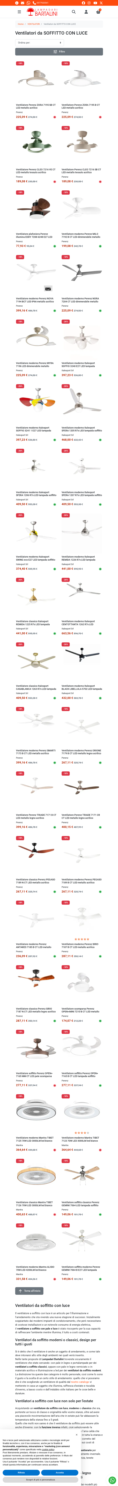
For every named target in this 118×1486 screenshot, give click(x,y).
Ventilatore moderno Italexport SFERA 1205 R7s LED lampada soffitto (82, 429)
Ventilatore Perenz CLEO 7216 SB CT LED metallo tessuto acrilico (81, 171)
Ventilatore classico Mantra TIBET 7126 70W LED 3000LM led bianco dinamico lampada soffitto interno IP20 (34, 1207)
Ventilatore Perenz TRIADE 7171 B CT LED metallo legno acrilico (36, 816)
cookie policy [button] (48, 1449)
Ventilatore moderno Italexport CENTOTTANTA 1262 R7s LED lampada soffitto (78, 624)
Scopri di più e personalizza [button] (40, 1479)
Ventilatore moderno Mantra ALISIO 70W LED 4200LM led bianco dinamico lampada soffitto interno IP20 (35, 1271)
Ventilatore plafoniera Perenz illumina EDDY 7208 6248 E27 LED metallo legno (34, 237)
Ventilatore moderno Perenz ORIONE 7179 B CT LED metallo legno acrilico (81, 752)
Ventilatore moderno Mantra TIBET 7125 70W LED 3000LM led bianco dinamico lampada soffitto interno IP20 (35, 1142)
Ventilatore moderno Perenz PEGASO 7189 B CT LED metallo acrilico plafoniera (82, 882)
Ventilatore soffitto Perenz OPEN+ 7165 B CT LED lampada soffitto (80, 1075)
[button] (74, 11)
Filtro (59, 51)
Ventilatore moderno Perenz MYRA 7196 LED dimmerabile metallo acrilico (35, 366)
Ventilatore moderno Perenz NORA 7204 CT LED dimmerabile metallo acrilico (80, 301)
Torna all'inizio (29, 1291)
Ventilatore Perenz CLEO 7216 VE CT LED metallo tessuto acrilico (36, 171)
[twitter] (101, 3)
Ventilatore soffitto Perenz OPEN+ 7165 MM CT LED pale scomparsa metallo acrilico (34, 1076)
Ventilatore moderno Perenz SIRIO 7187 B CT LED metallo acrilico (80, 946)
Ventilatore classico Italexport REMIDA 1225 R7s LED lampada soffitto (33, 624)
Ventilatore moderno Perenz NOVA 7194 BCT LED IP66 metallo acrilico (35, 300)
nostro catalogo (80, 1381)
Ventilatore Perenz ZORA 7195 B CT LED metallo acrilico (81, 106)
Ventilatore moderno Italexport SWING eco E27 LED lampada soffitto (35, 558)
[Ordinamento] (39, 42)
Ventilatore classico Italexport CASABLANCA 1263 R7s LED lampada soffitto (36, 689)
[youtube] (95, 3)
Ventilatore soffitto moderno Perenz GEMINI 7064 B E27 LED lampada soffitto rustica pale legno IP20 (81, 1270)
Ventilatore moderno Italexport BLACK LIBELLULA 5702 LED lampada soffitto (82, 689)
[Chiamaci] (40, 2)
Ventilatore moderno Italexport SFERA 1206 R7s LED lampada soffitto (36, 494)
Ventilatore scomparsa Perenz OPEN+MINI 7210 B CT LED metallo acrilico (80, 1011)
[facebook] (83, 3)
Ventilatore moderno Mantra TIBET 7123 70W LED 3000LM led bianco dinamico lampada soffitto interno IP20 (80, 1142)
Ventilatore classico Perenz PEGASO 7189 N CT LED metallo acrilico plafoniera (35, 882)
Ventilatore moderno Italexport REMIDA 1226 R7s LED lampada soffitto (78, 559)
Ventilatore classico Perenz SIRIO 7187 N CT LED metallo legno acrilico (36, 1010)
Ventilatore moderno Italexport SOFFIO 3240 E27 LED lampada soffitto (78, 366)
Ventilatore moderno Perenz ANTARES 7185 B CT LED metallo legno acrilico (33, 947)
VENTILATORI (34, 24)
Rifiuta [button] (21, 1472)
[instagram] (89, 3)
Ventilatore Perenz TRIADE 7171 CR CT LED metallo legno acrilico (81, 816)
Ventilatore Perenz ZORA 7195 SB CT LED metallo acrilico (36, 106)
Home (20, 24)
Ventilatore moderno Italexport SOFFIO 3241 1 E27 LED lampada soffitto (33, 430)
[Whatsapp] (28, 2)
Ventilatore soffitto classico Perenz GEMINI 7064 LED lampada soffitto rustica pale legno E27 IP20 (80, 1205)
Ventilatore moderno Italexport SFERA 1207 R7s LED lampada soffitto (82, 494)
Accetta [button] (60, 1472)
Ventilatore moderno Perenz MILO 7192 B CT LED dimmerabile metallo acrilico (81, 237)
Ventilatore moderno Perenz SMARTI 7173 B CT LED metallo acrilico (36, 752)
